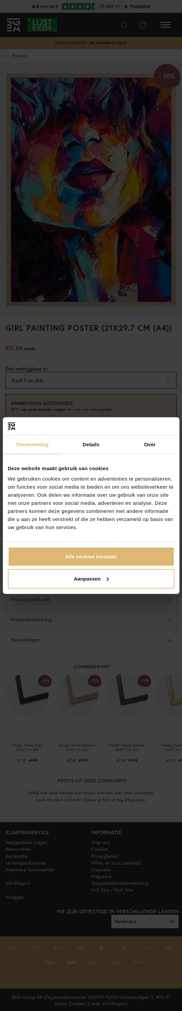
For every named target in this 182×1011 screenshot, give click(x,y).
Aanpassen (91, 578)
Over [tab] (150, 444)
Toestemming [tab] (32, 444)
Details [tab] (91, 444)
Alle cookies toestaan (91, 556)
